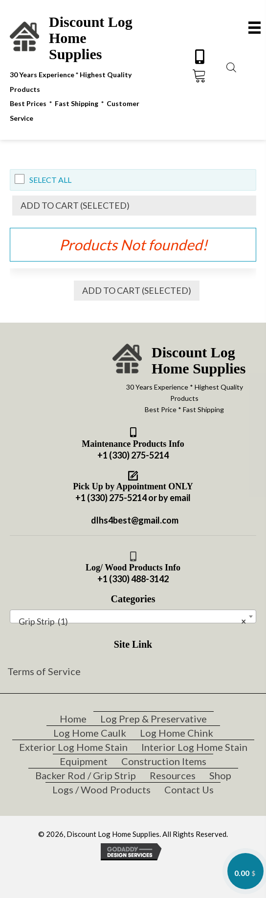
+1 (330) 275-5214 (133, 455)
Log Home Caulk (89, 733)
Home (73, 718)
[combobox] (133, 616)
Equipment (84, 761)
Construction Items (163, 761)
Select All (50, 179)
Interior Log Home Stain (194, 747)
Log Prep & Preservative (153, 718)
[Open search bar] (231, 66)
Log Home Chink (176, 733)
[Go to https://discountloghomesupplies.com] (86, 68)
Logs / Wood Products (101, 789)
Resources (173, 775)
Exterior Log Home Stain (73, 747)
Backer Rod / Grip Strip (85, 775)
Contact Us (189, 789)
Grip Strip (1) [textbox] (130, 621)
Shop (220, 775)
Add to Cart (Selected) (75, 205)
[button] (199, 56)
